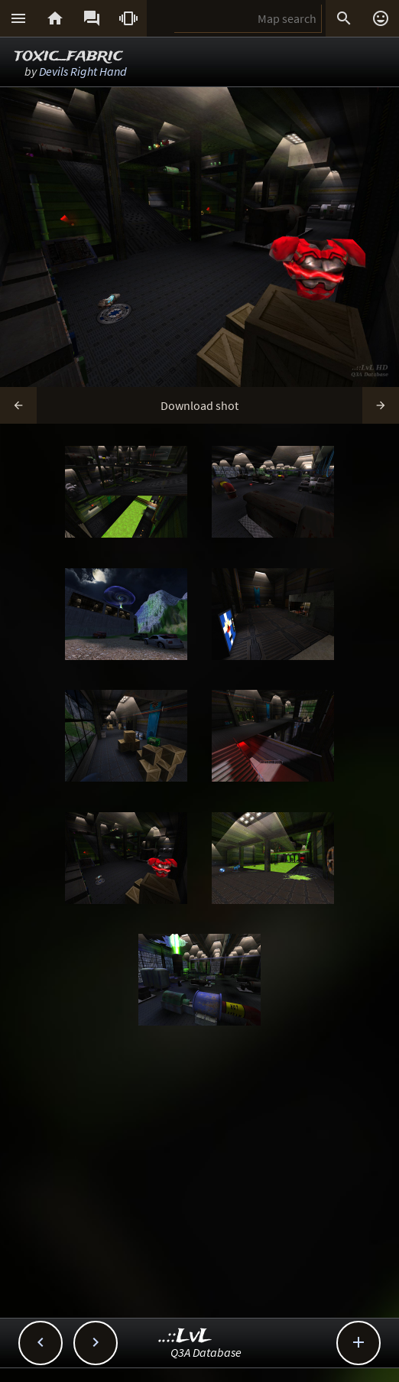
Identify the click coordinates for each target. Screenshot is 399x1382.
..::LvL (185, 1336)
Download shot (199, 405)
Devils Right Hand (83, 71)
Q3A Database (206, 1352)
